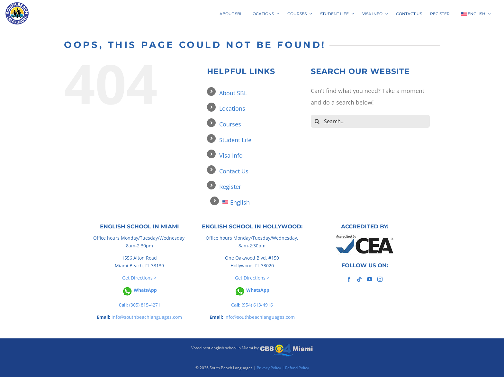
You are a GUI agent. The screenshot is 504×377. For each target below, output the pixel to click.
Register (230, 186)
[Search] (317, 121)
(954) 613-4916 (252, 305)
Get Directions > (139, 278)
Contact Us (233, 171)
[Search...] (370, 121)
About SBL (233, 93)
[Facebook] (349, 279)
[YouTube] (369, 279)
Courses (230, 124)
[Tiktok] (359, 279)
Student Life (235, 140)
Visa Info (231, 155)
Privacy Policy (269, 368)
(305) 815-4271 (139, 305)
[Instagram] (379, 279)
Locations (232, 108)
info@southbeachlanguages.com (147, 317)
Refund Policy (297, 368)
